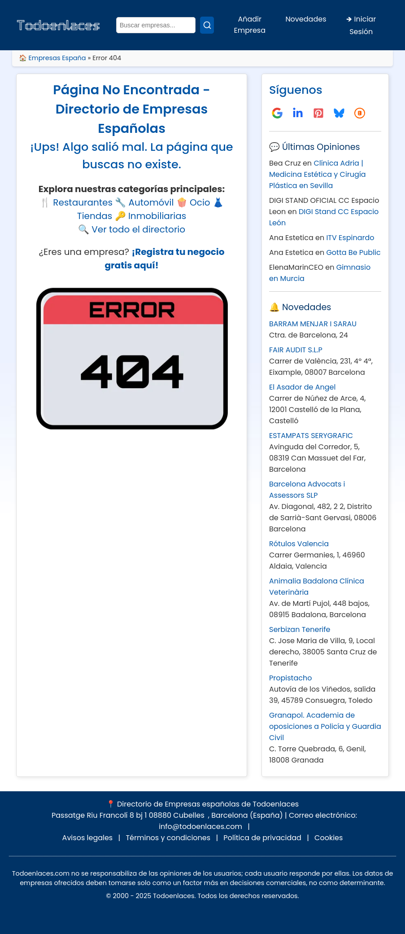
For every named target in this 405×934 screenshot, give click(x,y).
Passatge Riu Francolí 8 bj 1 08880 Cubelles (128, 815)
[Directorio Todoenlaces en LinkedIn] (298, 113)
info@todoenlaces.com (200, 826)
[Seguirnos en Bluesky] (339, 113)
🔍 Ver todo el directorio (131, 229)
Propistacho (290, 678)
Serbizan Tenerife (299, 629)
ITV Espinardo (350, 237)
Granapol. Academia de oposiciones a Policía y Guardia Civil (325, 726)
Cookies (328, 838)
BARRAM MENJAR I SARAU (313, 324)
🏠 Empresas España (52, 57)
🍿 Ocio (193, 202)
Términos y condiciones (168, 838)
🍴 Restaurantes (76, 202)
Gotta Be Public (353, 252)
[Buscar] (207, 25)
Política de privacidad (262, 838)
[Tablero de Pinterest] (318, 113)
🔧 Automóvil (144, 202)
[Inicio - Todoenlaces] (58, 25)
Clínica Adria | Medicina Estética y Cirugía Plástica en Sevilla (317, 174)
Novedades (305, 19)
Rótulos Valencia (299, 544)
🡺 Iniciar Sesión (361, 25)
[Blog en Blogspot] (360, 113)
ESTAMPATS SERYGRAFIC (311, 435)
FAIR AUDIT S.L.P (295, 350)
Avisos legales (87, 838)
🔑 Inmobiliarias (151, 216)
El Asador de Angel (302, 387)
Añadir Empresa (250, 24)
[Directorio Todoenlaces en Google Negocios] (277, 113)
